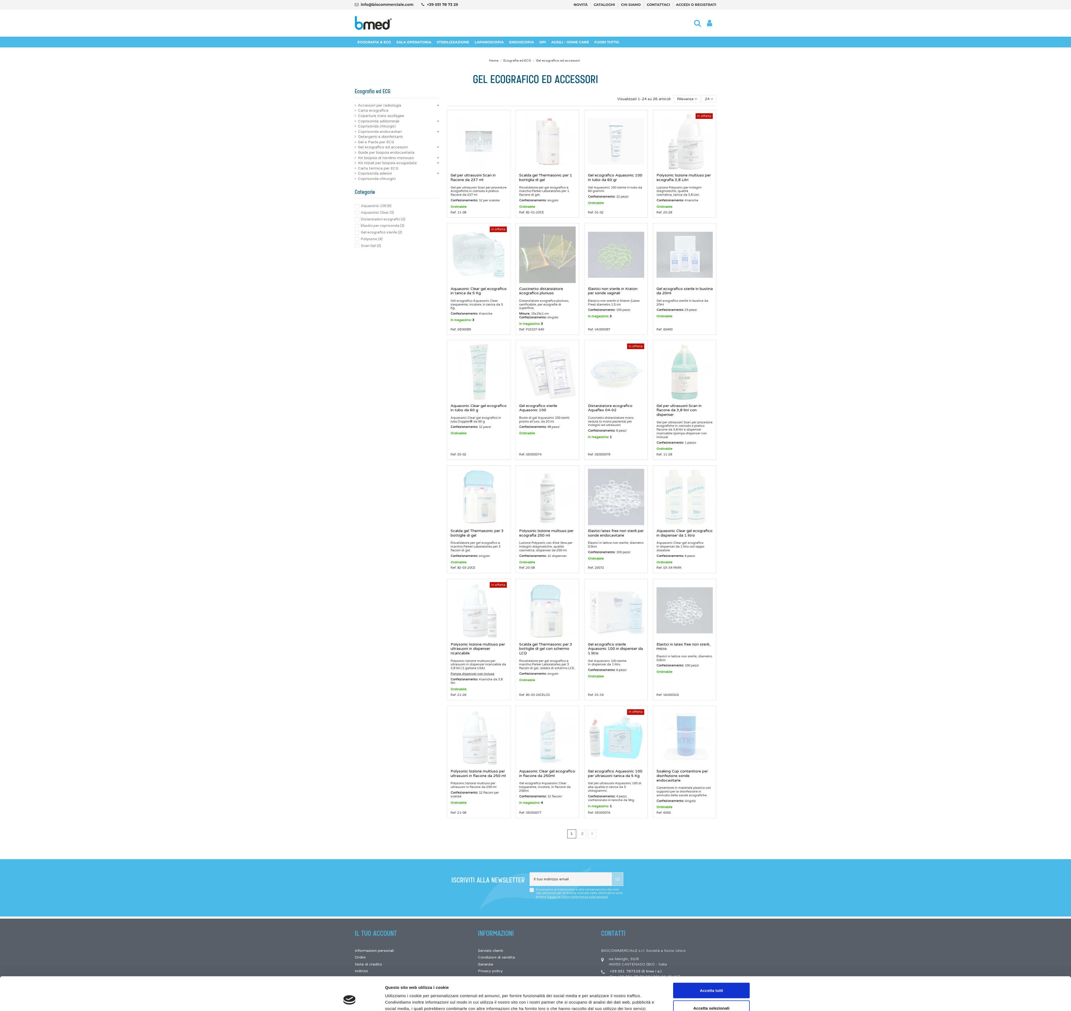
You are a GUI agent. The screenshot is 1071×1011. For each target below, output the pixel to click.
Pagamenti (487, 984)
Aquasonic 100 (376, 206)
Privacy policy (490, 971)
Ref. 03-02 (458, 454)
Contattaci (659, 4)
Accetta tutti (711, 664)
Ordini (360, 957)
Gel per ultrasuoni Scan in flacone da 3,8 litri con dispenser (679, 410)
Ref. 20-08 (527, 567)
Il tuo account (376, 933)
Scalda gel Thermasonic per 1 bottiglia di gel (545, 177)
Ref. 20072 (596, 567)
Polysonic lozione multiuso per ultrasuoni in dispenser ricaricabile (478, 649)
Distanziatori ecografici (383, 219)
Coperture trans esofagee (381, 116)
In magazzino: (461, 320)
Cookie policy (490, 977)
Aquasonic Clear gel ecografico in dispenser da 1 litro (684, 533)
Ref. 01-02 (596, 212)
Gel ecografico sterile (381, 232)
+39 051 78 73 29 (442, 4)
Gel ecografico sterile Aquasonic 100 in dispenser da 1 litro (615, 649)
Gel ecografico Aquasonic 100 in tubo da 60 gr (615, 177)
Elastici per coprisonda (382, 226)
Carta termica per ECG (378, 168)
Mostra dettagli (596, 699)
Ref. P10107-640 (531, 329)
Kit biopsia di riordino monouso (386, 158)
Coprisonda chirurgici (377, 126)
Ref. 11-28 (664, 454)
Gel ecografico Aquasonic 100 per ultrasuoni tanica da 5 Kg (615, 773)
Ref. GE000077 (530, 812)
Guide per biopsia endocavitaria (386, 152)
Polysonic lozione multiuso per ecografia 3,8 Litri (684, 177)
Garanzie (485, 964)
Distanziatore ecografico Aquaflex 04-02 (610, 408)
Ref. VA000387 (599, 329)
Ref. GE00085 (461, 329)
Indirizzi (361, 971)
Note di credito (368, 964)
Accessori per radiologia (379, 105)
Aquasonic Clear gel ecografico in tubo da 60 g (479, 408)
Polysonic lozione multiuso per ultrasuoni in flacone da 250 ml (478, 773)
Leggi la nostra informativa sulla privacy (577, 897)
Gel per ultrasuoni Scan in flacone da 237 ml (473, 177)
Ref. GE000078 (599, 454)
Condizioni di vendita (496, 957)
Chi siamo (631, 4)
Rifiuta (711, 699)
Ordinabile (458, 207)
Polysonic (372, 239)
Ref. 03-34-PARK (669, 567)
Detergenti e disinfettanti (380, 136)
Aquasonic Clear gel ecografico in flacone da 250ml (547, 773)
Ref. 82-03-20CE (463, 567)
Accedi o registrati (696, 4)
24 (709, 99)
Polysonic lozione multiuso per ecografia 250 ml (546, 533)
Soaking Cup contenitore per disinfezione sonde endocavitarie (682, 776)
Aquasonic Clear (377, 212)
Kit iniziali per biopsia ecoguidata (387, 163)
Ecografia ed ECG (372, 91)
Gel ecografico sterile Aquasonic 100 (538, 408)
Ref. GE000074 (530, 454)
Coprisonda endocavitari (380, 131)
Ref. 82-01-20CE (531, 212)
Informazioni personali (374, 950)
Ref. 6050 (664, 812)
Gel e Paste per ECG (376, 142)
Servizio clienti (490, 950)
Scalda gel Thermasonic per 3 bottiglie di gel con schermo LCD (545, 649)
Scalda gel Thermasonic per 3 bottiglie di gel (477, 533)
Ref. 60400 (665, 329)
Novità (581, 4)
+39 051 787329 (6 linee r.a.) (636, 971)
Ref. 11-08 (458, 212)
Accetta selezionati (711, 681)
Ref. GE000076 (599, 812)
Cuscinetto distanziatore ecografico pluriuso (541, 291)
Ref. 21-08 (458, 812)
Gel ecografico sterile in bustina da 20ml (685, 291)
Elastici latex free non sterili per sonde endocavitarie (616, 533)
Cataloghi (605, 4)
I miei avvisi (365, 984)
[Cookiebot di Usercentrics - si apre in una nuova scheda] (349, 703)
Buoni (360, 977)
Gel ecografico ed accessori (383, 147)
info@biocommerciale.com (387, 4)
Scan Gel (371, 246)
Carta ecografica (373, 110)
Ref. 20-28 (664, 212)
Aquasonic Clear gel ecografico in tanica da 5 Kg (479, 291)
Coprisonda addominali (378, 121)
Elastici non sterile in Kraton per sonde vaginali (613, 291)
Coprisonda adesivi (375, 173)
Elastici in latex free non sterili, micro (683, 646)
